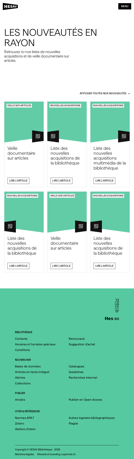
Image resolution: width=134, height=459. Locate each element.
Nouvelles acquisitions (65, 107)
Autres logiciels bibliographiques (92, 418)
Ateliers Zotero (25, 429)
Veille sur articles (19, 107)
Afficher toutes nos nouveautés (103, 95)
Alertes (20, 377)
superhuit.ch (68, 454)
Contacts (21, 338)
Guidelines (76, 372)
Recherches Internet (83, 377)
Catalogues (76, 366)
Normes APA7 (24, 418)
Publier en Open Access (85, 399)
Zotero (19, 423)
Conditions (22, 350)
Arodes (20, 399)
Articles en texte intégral (32, 372)
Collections (23, 383)
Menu (125, 6)
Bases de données (28, 366)
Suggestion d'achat (82, 344)
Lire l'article (18, 182)
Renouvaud (77, 338)
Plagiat (73, 423)
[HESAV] (11, 7)
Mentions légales (24, 454)
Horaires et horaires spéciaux (35, 344)
